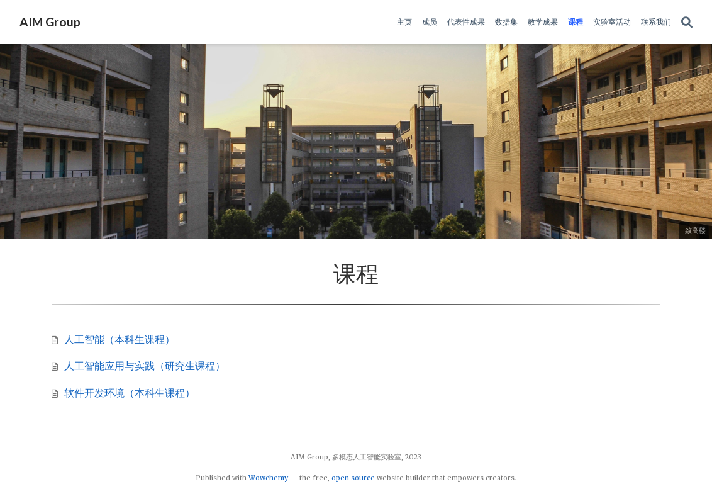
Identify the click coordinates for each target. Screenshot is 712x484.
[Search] (687, 22)
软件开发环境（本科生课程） (129, 392)
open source (353, 477)
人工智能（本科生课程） (119, 339)
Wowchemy (268, 477)
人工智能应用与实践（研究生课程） (144, 365)
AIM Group (50, 21)
